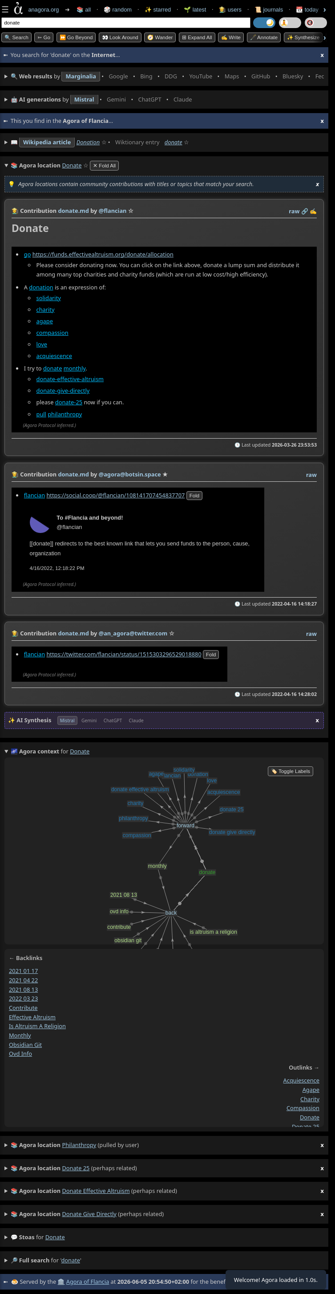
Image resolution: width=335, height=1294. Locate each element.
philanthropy (65, 414)
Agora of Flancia (87, 1282)
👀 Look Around (120, 37)
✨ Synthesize (303, 37)
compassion (52, 332)
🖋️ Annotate (264, 37)
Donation (88, 142)
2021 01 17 (23, 971)
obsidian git (25, 1044)
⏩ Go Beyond (76, 37)
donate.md (73, 211)
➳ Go (43, 37)
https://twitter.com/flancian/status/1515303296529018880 (123, 654)
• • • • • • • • (167, 76)
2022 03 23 (23, 998)
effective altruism (32, 1017)
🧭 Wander (160, 37)
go (27, 254)
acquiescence (54, 355)
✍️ (313, 211)
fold (194, 495)
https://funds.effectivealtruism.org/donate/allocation (103, 254)
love (42, 344)
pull (41, 414)
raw (294, 211)
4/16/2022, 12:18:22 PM (57, 568)
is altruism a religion (37, 1026)
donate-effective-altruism (70, 379)
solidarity (48, 297)
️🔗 (304, 211)
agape (44, 321)
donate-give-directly (63, 391)
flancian (34, 495)
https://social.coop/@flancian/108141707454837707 (115, 495)
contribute (23, 1008)
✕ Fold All (104, 165)
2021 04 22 (23, 980)
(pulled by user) (167, 1145)
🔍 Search (16, 37)
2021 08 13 (23, 989)
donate (173, 142)
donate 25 (305, 1126)
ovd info (20, 1054)
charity (45, 309)
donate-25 (68, 402)
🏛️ (61, 1282)
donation (41, 287)
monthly (74, 368)
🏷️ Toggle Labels (290, 771)
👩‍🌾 (15, 211)
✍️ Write (231, 37)
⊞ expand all (197, 37)
